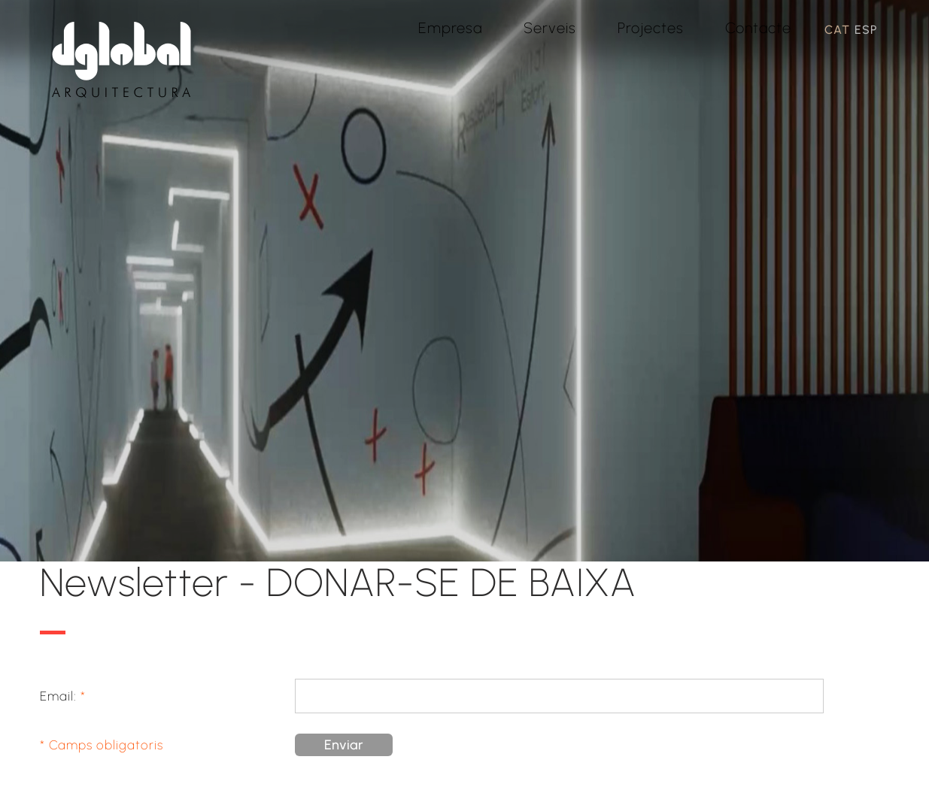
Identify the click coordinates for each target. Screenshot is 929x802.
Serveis (550, 27)
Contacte (758, 27)
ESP (866, 30)
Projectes (651, 27)
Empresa (450, 27)
